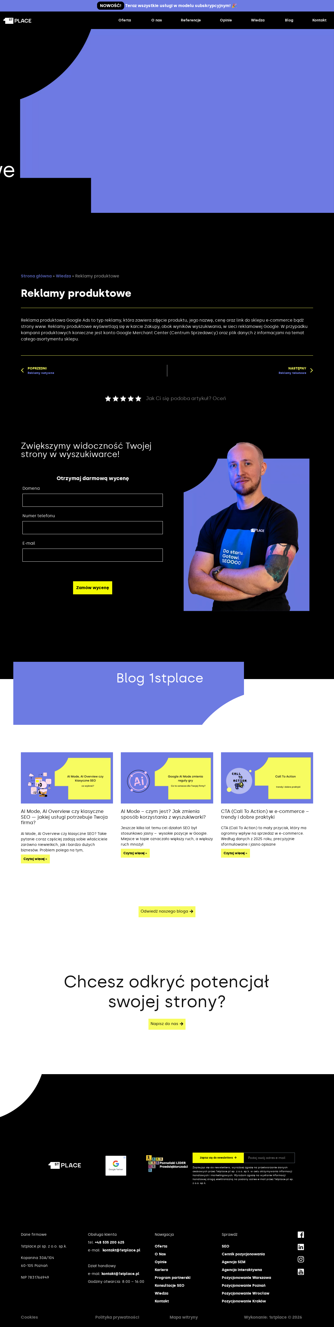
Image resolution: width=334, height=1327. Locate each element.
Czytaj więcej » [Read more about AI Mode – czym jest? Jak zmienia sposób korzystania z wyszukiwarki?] (135, 853)
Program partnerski (172, 1277)
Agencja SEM (233, 1262)
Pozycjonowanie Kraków (244, 1301)
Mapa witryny (184, 1317)
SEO (225, 1246)
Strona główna (36, 276)
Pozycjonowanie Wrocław (245, 1293)
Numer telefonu (38, 515)
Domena (31, 488)
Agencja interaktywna (242, 1270)
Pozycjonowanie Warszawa (246, 1277)
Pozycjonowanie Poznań (243, 1285)
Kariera (161, 1270)
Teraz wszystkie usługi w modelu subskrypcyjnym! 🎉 (167, 6)
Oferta (161, 1246)
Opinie (161, 1262)
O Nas (160, 1254)
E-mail (28, 543)
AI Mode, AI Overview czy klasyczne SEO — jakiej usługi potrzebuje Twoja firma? (64, 816)
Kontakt (162, 1301)
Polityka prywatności (117, 1317)
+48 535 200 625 (109, 1242)
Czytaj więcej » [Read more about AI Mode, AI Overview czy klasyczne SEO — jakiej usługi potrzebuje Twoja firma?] (35, 859)
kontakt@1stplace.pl (121, 1250)
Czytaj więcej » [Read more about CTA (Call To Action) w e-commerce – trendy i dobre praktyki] (235, 853)
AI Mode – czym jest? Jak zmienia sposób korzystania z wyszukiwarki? (163, 814)
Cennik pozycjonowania (243, 1254)
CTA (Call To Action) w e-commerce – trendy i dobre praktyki (265, 814)
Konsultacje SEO (169, 1285)
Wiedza (63, 276)
